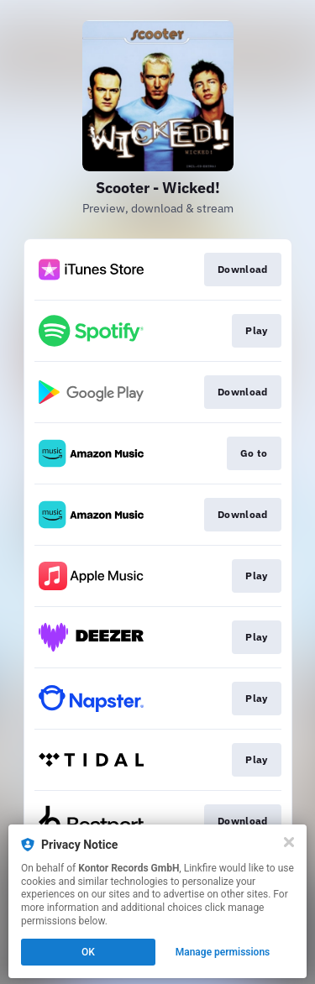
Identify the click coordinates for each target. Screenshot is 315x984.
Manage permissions (223, 952)
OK (88, 952)
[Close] (289, 842)
